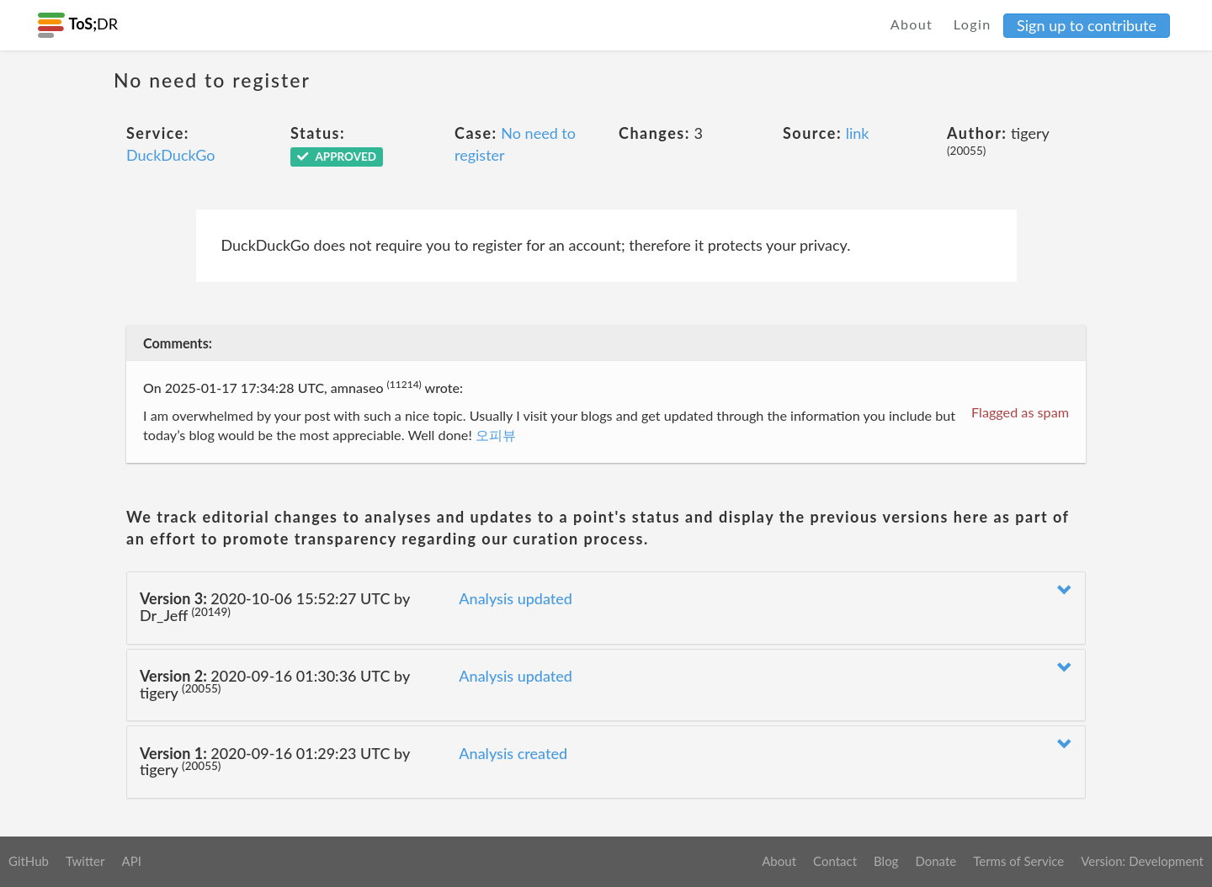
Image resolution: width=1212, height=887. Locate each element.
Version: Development (1142, 860)
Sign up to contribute (1086, 25)
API (131, 860)
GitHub (28, 860)
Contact (835, 860)
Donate (935, 860)
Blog (886, 860)
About (911, 24)
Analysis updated (515, 598)
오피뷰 (496, 435)
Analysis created (513, 753)
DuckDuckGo (170, 155)
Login (972, 24)
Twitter (85, 860)
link (857, 133)
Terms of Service (1018, 860)
